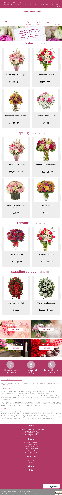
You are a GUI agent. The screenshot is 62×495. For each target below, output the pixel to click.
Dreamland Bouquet (46, 75)
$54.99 (46, 213)
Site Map (37, 494)
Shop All (42, 43)
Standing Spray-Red (16, 303)
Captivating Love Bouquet (16, 75)
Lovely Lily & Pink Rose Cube (46, 116)
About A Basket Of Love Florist (11, 380)
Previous (2, 67)
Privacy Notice (15, 494)
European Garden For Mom (16, 116)
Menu (6, 24)
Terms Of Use (6, 494)
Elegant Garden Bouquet (46, 164)
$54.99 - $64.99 (15, 123)
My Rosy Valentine (16, 254)
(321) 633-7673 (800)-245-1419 (12, 2)
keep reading (5, 385)
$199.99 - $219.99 (46, 310)
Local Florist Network (27, 494)
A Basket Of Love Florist (31, 12)
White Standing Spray (46, 303)
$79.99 (16, 213)
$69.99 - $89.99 (46, 82)
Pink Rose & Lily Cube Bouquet (16, 206)
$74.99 (46, 123)
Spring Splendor (46, 205)
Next (59, 67)
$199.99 (16, 310)
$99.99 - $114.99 (16, 82)
